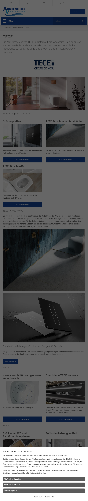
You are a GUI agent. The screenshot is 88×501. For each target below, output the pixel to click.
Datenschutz (49, 497)
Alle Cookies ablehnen (12, 485)
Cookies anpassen (10, 491)
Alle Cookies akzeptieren (13, 479)
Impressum (38, 497)
